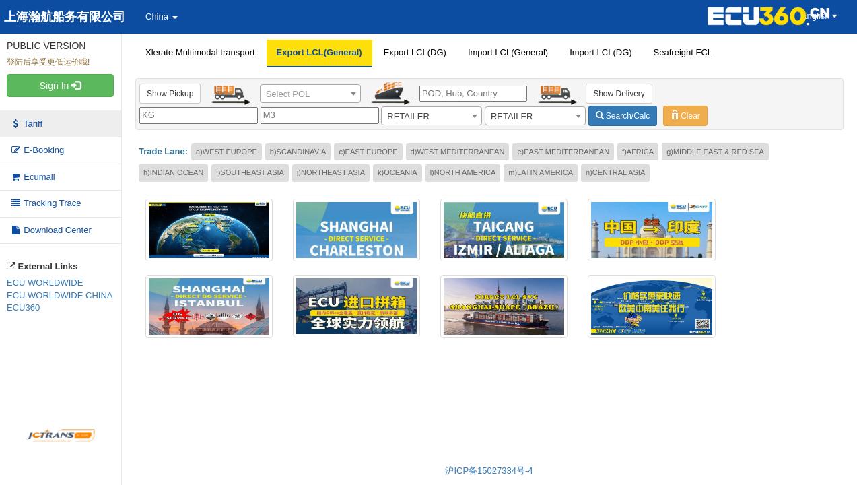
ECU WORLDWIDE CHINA (59, 295)
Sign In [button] (60, 85)
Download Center (51, 230)
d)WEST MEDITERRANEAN (458, 152)
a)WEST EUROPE (226, 152)
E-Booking (37, 150)
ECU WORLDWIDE (45, 283)
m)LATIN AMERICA (540, 172)
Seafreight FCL (683, 52)
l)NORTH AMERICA (463, 172)
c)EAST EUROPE (368, 152)
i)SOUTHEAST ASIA (250, 172)
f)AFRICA (638, 152)
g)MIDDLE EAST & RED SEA (715, 152)
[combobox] (310, 93)
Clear (685, 116)
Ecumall (32, 177)
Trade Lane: (163, 151)
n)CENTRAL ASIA (615, 172)
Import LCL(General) (508, 52)
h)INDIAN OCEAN (173, 172)
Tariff (26, 124)
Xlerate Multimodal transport (200, 52)
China (161, 16)
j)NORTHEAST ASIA (331, 172)
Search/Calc (623, 116)
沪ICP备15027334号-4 (489, 470)
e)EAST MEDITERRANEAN (563, 152)
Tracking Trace (45, 203)
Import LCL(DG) (600, 52)
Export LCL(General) (319, 52)
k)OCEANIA (397, 172)
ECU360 (23, 307)
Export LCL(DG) (415, 52)
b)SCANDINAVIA (298, 152)
